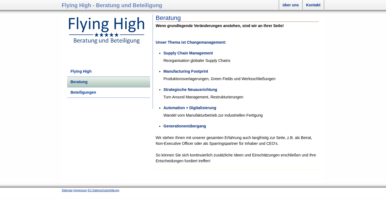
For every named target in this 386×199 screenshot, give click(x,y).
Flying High (81, 71)
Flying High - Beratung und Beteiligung (112, 5)
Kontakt (313, 5)
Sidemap (67, 190)
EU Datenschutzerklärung (103, 190)
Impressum (80, 190)
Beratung (79, 82)
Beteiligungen (83, 92)
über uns (291, 5)
